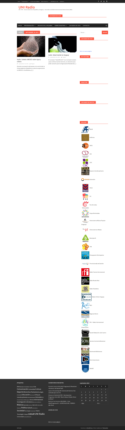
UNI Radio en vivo (54, 1)
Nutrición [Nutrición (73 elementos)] (35, 405)
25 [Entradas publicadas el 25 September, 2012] (85, 400)
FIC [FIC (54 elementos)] (43, 397)
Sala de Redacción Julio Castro (93, 332)
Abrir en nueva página (86, 51)
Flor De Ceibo (89, 205)
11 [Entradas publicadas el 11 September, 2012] (85, 395)
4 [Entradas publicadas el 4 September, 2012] (85, 392)
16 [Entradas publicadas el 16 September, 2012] (106, 395)
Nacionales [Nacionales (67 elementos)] (26, 405)
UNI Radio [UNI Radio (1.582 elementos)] (40, 413)
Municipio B (88, 238)
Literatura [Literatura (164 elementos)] (29, 402)
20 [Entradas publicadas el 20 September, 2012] (93, 397)
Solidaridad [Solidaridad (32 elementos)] (33, 410)
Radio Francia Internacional (93, 272)
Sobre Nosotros (44, 1)
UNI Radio (27, 7)
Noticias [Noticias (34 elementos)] (30, 405)
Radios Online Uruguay (92, 297)
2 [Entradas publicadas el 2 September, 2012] (105, 389)
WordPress (90, 428)
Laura (49, 390)
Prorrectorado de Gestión (92, 263)
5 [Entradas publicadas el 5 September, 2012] (89, 392)
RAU (86, 305)
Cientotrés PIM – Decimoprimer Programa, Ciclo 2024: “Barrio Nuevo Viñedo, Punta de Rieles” (62, 397)
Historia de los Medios (91, 229)
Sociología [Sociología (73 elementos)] (27, 411)
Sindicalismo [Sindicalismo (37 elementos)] (35, 407)
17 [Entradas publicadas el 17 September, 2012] (81, 397)
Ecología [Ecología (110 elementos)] (40, 392)
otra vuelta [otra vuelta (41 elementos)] (40, 405)
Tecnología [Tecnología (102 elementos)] (20, 414)
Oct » (98, 403)
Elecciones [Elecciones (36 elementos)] (32, 395)
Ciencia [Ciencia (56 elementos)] (31, 386)
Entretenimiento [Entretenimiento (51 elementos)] (31, 397)
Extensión (88, 179)
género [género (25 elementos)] (28, 399)
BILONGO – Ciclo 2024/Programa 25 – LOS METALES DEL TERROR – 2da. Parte (61, 403)
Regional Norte (89, 314)
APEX (86, 145)
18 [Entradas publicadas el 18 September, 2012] (85, 397)
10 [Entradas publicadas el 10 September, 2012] (81, 395)
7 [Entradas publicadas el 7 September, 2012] (97, 392)
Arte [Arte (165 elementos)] (18, 386)
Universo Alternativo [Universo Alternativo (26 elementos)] (27, 416)
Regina (32, 63)
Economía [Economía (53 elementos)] (19, 395)
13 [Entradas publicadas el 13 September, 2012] (93, 395)
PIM (86, 246)
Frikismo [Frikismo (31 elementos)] (22, 399)
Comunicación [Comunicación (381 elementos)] (22, 389)
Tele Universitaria (90, 360)
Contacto (62, 1)
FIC (86, 196)
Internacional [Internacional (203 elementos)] (38, 399)
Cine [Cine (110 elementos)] (34, 386)
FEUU (87, 188)
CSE (86, 154)
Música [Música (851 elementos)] (20, 404)
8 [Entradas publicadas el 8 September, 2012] (101, 392)
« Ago (82, 403)
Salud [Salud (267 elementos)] (30, 408)
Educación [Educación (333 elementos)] (26, 395)
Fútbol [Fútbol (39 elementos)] (25, 399)
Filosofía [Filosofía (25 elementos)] (18, 399)
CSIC (86, 162)
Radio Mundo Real (90, 280)
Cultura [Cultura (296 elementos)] (38, 389)
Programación (25, 1)
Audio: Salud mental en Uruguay (58, 55)
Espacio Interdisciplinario (92, 171)
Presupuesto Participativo (92, 255)
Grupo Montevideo (90, 213)
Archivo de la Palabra (35, 1)
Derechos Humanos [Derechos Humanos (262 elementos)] (31, 392)
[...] (32, 70)
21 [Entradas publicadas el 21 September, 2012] (97, 397)
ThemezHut (105, 428)
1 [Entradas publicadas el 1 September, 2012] (101, 389)
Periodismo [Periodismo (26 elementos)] (19, 407)
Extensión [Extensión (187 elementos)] (38, 397)
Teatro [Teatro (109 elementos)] (38, 411)
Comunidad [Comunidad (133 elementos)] (31, 389)
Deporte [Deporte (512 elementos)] (20, 392)
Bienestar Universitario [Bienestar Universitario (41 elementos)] (25, 386)
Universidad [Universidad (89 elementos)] (20, 416)
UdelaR (87, 368)
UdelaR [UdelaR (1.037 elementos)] (31, 413)
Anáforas (88, 137)
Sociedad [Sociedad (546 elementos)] (20, 410)
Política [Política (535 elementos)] (24, 407)
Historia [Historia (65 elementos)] (32, 399)
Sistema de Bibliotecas (91, 351)
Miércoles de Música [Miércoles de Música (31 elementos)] (37, 402)
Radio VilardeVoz (90, 288)
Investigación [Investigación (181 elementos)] (21, 402)
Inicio (19, 1)
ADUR (87, 129)
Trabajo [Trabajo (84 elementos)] (26, 414)
